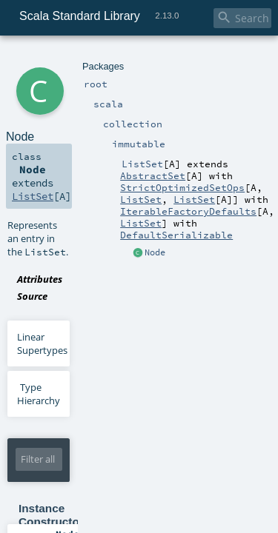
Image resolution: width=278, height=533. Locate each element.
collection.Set (144, 492)
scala (64, 57)
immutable (142, 57)
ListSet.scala (138, 208)
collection (97, 57)
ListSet (181, 57)
